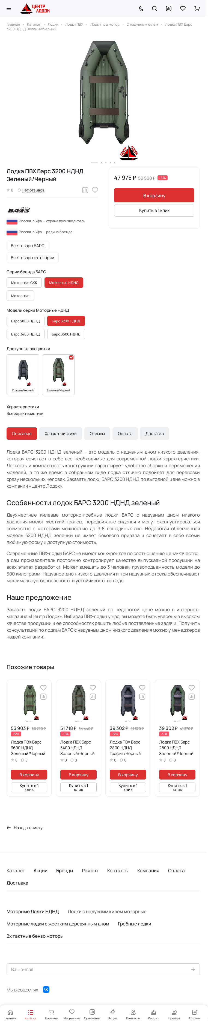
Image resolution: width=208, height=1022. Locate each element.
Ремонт (90, 870)
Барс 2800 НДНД (25, 321)
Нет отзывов (31, 190)
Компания (148, 870)
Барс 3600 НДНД (66, 334)
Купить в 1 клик (154, 210)
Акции (40, 870)
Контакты (118, 870)
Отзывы (97, 433)
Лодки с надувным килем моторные (107, 911)
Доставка (154, 433)
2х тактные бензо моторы (35, 936)
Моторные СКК (24, 282)
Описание (22, 433)
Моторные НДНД (64, 282)
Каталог (16, 870)
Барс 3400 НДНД (25, 334)
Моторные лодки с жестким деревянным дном (58, 924)
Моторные (20, 295)
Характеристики (61, 433)
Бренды (64, 870)
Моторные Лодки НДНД (33, 911)
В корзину (154, 195)
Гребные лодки (134, 924)
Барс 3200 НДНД (66, 321)
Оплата (125, 433)
